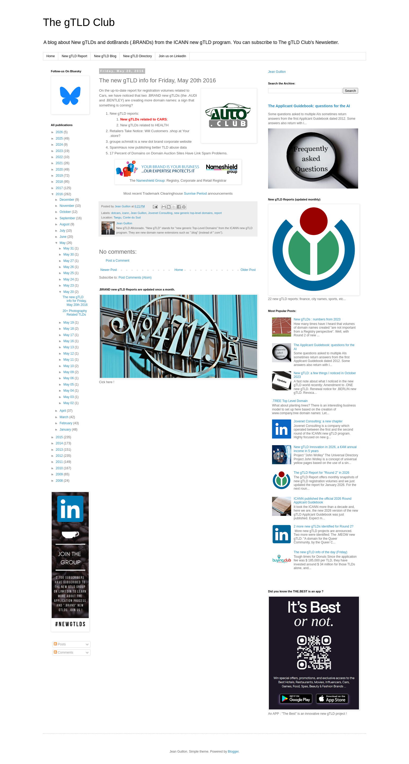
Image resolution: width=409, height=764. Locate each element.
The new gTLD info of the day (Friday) (320, 552)
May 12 (69, 353)
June (63, 237)
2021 (60, 163)
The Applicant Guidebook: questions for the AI (309, 106)
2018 (60, 182)
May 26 (69, 267)
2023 (60, 151)
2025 (60, 138)
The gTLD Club (79, 22)
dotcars (116, 213)
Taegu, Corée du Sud (127, 217)
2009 (60, 474)
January (66, 429)
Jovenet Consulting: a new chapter (318, 421)
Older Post (248, 270)
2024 (60, 144)
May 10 (69, 366)
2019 (60, 175)
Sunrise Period (195, 193)
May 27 (69, 261)
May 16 (69, 341)
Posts (60, 644)
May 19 (69, 322)
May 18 (69, 328)
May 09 (69, 372)
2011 (60, 462)
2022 (60, 157)
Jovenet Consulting (160, 213)
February (66, 423)
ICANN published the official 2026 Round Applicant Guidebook (323, 500)
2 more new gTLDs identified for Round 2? (323, 526)
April (63, 411)
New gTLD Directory (137, 56)
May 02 (69, 403)
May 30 (69, 254)
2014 (60, 443)
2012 (60, 456)
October (66, 212)
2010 (60, 468)
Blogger (233, 751)
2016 (60, 194)
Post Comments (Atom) (135, 277)
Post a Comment (117, 260)
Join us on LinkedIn (172, 56)
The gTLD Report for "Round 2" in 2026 (321, 473)
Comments (63, 652)
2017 (60, 188)
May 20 (69, 292)
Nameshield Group (150, 180)
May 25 (69, 273)
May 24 (69, 279)
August (65, 224)
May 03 (69, 397)
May (63, 243)
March (64, 417)
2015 (60, 437)
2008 (60, 480)
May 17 (69, 335)
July (63, 231)
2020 (60, 169)
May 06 (69, 378)
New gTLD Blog (105, 56)
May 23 (69, 285)
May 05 (69, 384)
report (218, 213)
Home (50, 56)
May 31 (69, 248)
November (67, 206)
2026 (60, 132)
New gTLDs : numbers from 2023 (317, 319)
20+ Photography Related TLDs (75, 312)
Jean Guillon (138, 213)
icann (125, 213)
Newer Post (108, 270)
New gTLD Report (74, 56)
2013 (60, 450)
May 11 (69, 359)
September (68, 218)
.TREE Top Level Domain (290, 401)
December (67, 200)
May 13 (69, 347)
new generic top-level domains (193, 213)
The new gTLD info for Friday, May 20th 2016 (75, 301)
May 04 (69, 390)
